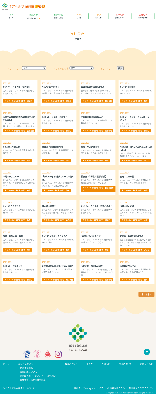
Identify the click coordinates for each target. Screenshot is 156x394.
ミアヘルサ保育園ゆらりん (112, 386)
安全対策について (28, 371)
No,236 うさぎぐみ (12, 206)
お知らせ (98, 16)
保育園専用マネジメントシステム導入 (38, 374)
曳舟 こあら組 (127, 176)
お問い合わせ (142, 16)
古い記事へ (146, 294)
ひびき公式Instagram (84, 386)
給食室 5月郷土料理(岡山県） (95, 176)
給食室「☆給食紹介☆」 (54, 146)
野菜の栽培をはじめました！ (95, 86)
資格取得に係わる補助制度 (33, 378)
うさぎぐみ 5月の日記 (91, 236)
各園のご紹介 (58, 16)
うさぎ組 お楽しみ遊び (93, 265)
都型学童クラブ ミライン (141, 386)
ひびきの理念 (26, 367)
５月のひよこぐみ (11, 176)
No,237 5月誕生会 (12, 146)
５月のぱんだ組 (127, 206)
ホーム (11, 16)
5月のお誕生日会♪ (51, 86)
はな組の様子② (49, 206)
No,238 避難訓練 (128, 86)
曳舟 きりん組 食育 (13, 236)
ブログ (79, 16)
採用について (119, 16)
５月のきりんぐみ (128, 265)
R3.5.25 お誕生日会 (13, 265)
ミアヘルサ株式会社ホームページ (19, 386)
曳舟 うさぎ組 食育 (91, 146)
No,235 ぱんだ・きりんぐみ (55, 236)
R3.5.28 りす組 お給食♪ (55, 116)
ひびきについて (33, 16)
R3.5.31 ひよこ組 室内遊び (17, 86)
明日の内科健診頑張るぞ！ (94, 116)
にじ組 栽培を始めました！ (134, 236)
